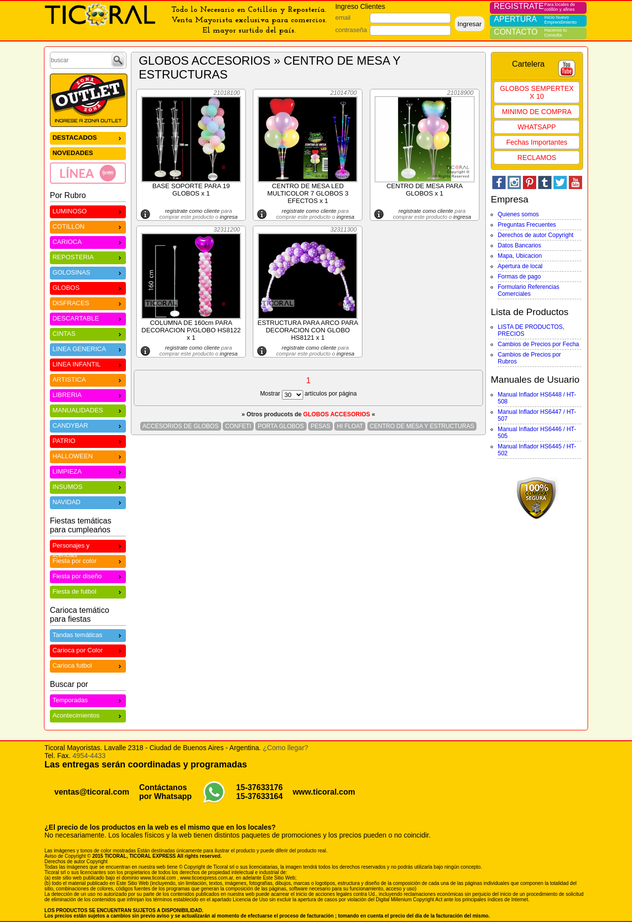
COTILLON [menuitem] (87, 226)
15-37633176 (259, 787)
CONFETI (238, 426)
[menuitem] (88, 172)
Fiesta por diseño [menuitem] (87, 575)
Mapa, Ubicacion (520, 255)
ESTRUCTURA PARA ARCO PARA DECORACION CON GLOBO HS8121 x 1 (307, 330)
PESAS (320, 426)
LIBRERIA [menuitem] (87, 394)
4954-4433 (89, 756)
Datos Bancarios (519, 245)
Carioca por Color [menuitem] (87, 649)
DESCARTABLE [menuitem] (87, 318)
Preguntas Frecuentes (527, 224)
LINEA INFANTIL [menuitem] (87, 364)
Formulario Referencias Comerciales (528, 290)
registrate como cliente (192, 211)
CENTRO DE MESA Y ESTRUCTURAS (422, 426)
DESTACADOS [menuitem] (87, 137)
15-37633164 (259, 796)
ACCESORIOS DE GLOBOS (181, 426)
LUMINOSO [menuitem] (87, 210)
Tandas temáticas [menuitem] (87, 634)
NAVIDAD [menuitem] (87, 501)
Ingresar (469, 24)
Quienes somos (518, 214)
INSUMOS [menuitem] (87, 486)
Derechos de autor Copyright (535, 235)
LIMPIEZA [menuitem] (87, 471)
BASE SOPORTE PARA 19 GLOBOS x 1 (191, 189)
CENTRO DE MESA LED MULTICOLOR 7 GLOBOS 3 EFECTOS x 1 (307, 193)
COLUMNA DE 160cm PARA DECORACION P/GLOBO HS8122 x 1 (191, 330)
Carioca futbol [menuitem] (87, 665)
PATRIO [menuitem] (87, 440)
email (343, 17)
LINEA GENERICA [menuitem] (87, 348)
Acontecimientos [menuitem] (87, 715)
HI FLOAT (350, 426)
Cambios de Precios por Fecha (538, 344)
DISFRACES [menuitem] (87, 302)
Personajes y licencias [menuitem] (87, 547)
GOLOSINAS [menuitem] (87, 272)
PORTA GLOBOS (281, 426)
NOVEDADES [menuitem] (72, 153)
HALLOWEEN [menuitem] (87, 455)
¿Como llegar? (285, 748)
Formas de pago (519, 276)
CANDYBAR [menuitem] (87, 425)
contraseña (351, 30)
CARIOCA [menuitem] (87, 241)
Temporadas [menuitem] (87, 699)
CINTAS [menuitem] (87, 333)
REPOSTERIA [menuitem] (87, 256)
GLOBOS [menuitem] (87, 287)
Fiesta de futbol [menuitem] (87, 591)
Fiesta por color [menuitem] (87, 560)
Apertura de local (520, 266)
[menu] (88, 157)
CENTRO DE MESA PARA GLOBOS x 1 (425, 189)
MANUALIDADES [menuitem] (87, 409)
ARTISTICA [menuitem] (87, 379)
